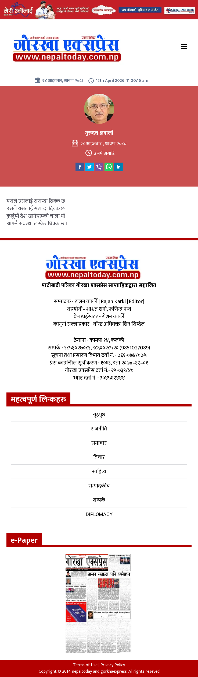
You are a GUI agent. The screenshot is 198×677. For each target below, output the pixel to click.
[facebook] (79, 167)
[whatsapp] (109, 167)
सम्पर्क (99, 500)
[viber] (99, 167)
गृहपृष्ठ (99, 414)
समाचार (99, 443)
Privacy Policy (112, 665)
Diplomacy (99, 514)
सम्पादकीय (99, 485)
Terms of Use (85, 665)
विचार (99, 457)
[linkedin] (118, 167)
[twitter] (89, 167)
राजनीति (99, 428)
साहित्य (99, 471)
